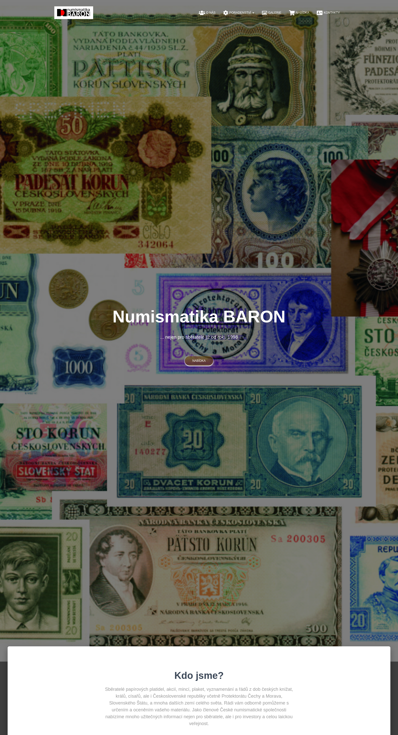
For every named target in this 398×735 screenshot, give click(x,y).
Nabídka (299, 12)
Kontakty (328, 12)
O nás (207, 12)
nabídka (199, 361)
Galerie (271, 12)
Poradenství (238, 12)
